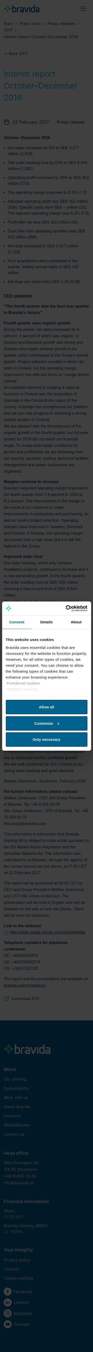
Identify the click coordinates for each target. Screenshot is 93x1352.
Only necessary (46, 739)
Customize (46, 723)
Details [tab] (46, 622)
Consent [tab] (16, 622)
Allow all (46, 707)
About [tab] (76, 622)
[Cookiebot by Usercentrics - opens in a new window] (66, 608)
